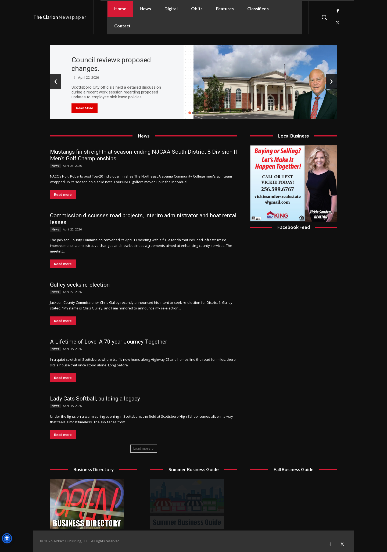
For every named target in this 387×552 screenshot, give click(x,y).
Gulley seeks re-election (80, 285)
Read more (63, 195)
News (55, 166)
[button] (324, 17)
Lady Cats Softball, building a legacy (95, 398)
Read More (84, 108)
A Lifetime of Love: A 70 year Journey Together (108, 341)
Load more (143, 448)
